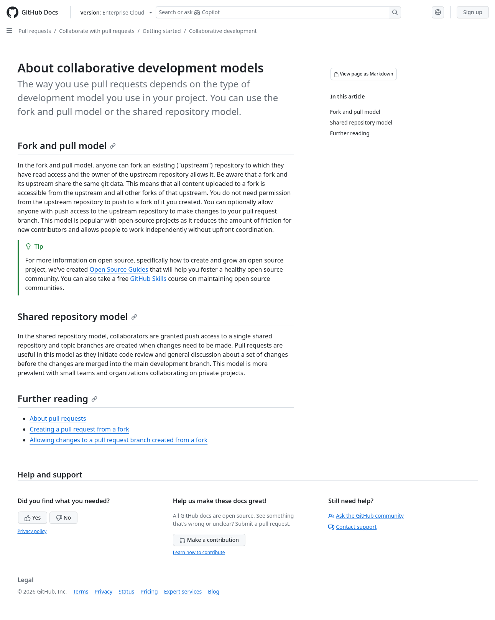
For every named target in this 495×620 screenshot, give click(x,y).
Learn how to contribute (199, 552)
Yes (33, 517)
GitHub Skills (148, 278)
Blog (213, 591)
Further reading (58, 398)
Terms (80, 591)
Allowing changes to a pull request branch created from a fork (119, 440)
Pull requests (34, 30)
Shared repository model (77, 316)
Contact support (352, 526)
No (63, 517)
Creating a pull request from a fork (79, 429)
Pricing (149, 591)
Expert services (183, 591)
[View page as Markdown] (364, 74)
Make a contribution (209, 539)
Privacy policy (32, 531)
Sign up (472, 12)
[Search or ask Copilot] (278, 12)
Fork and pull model (67, 145)
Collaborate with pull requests (97, 30)
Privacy (104, 591)
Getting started (162, 30)
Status (126, 591)
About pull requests (58, 418)
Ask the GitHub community (366, 515)
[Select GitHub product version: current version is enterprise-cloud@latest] (116, 12)
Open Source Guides (118, 269)
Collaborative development (223, 30)
